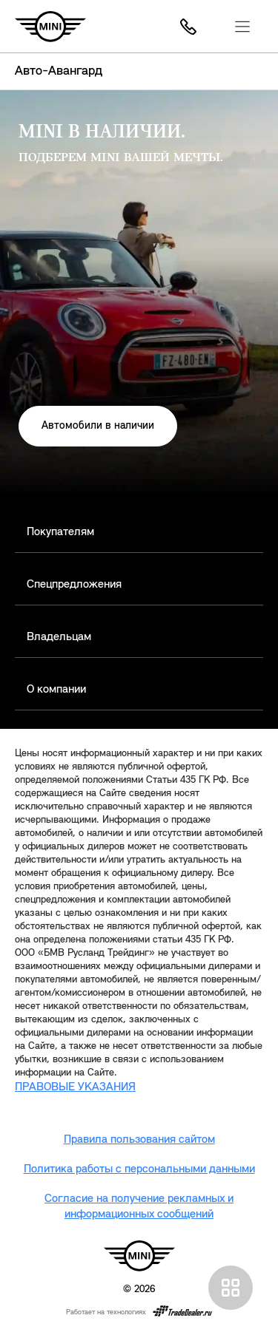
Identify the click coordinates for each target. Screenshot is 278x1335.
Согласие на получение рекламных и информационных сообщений (139, 1206)
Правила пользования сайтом (139, 1140)
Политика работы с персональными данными (139, 1169)
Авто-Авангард (58, 71)
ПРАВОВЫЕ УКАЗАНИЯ (75, 1087)
